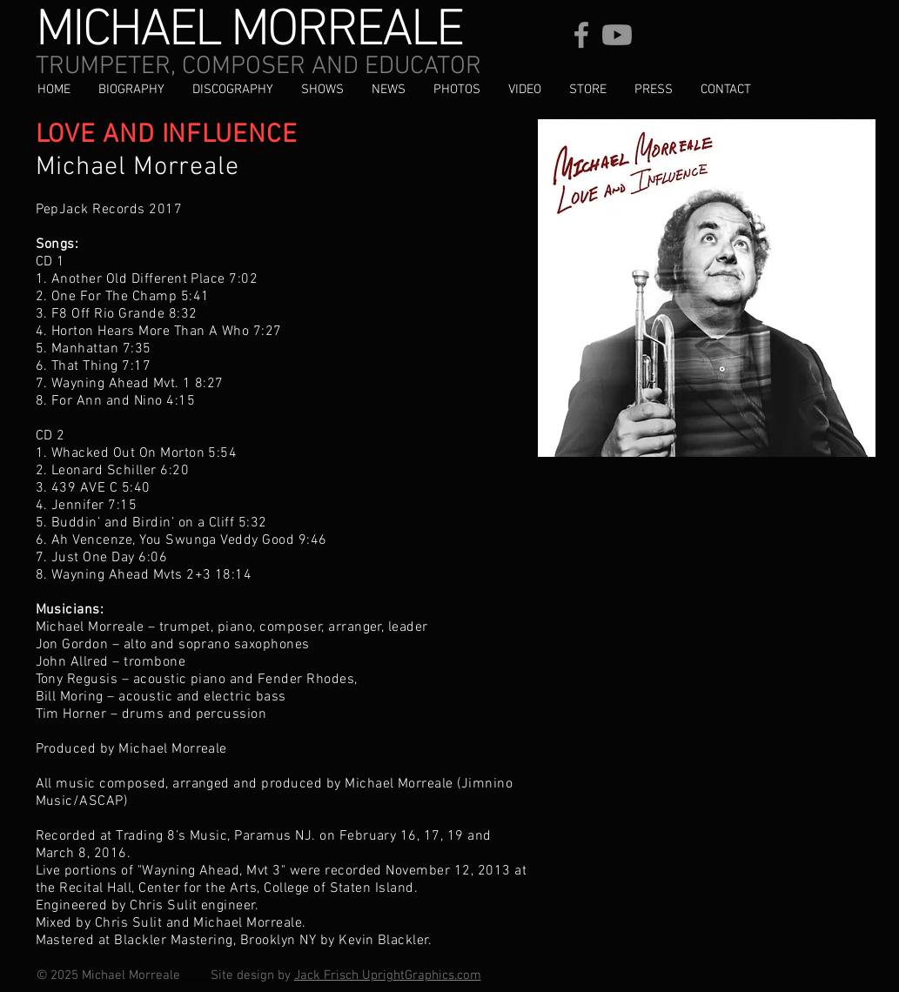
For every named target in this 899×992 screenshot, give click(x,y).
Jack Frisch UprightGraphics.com (387, 975)
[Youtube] (617, 34)
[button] (232, 89)
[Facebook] (581, 34)
